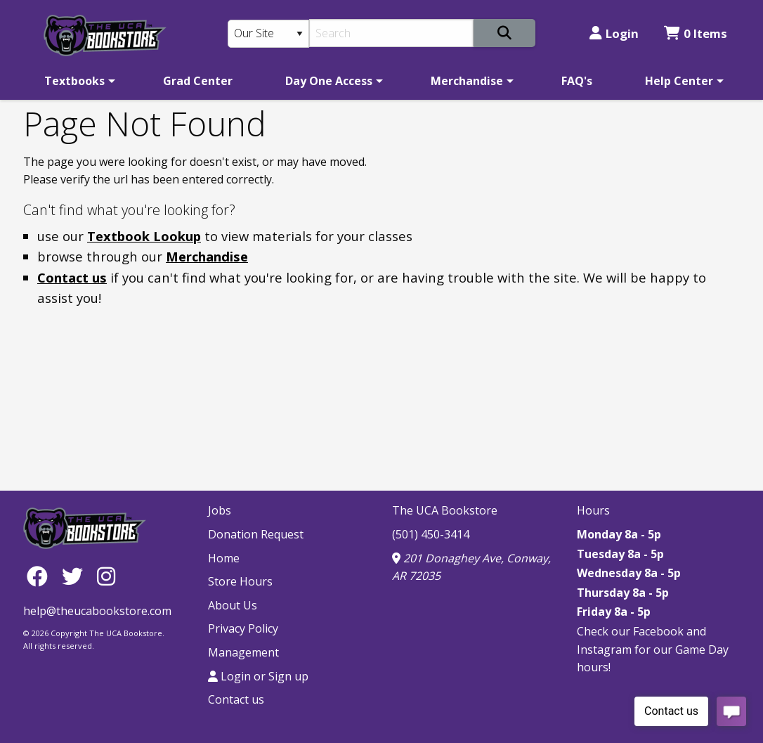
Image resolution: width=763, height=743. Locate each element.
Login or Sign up (258, 676)
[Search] (391, 33)
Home (224, 558)
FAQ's (576, 81)
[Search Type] (268, 34)
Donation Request (256, 534)
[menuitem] (77, 80)
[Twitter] (76, 575)
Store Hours (240, 581)
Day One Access (328, 81)
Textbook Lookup (144, 236)
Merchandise (467, 81)
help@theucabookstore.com (97, 611)
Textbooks (74, 81)
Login (614, 33)
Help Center (679, 81)
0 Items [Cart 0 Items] (695, 33)
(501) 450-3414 (430, 534)
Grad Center (198, 81)
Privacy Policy (243, 628)
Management (243, 652)
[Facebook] (41, 575)
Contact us (72, 277)
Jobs (219, 510)
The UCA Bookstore (444, 510)
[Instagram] (106, 575)
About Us (232, 605)
